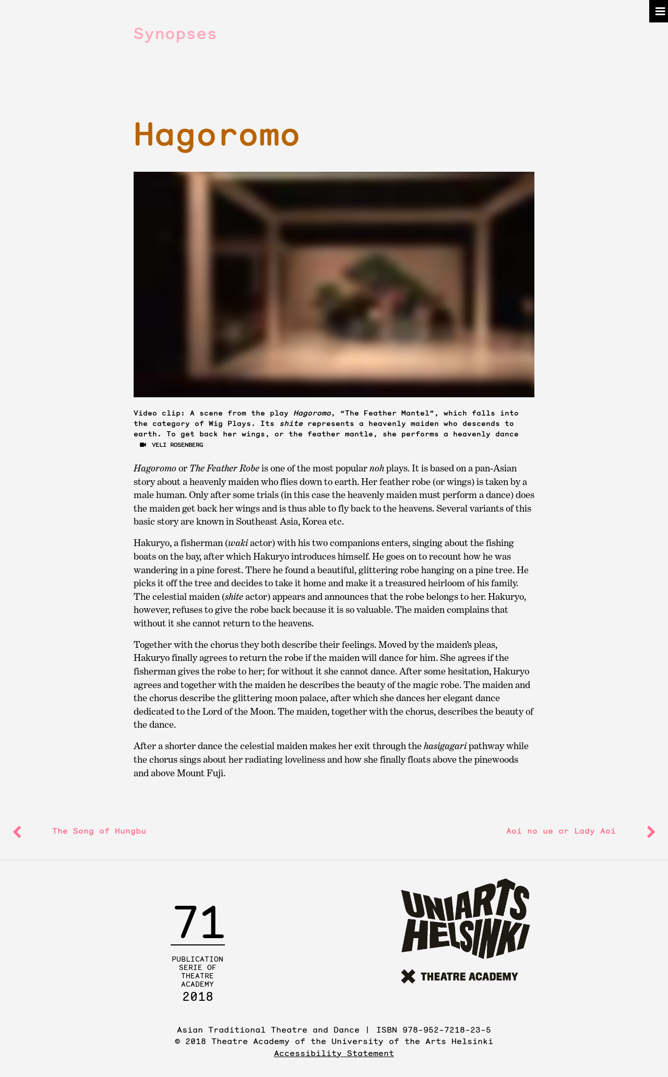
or (561, 830)
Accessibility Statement (334, 1053)
